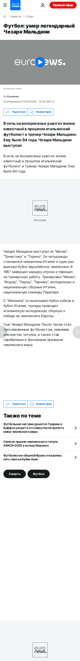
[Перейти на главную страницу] (15, 5)
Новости (16, 16)
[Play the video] (40, 62)
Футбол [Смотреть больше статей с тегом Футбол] (38, 473)
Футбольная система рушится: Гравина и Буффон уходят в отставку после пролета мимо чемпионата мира (33, 427)
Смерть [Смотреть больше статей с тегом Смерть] (14, 473)
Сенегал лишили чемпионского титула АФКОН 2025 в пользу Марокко (30, 443)
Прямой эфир (63, 5)
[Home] (4, 16)
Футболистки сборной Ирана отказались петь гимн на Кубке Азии (32, 457)
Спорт (30, 16)
